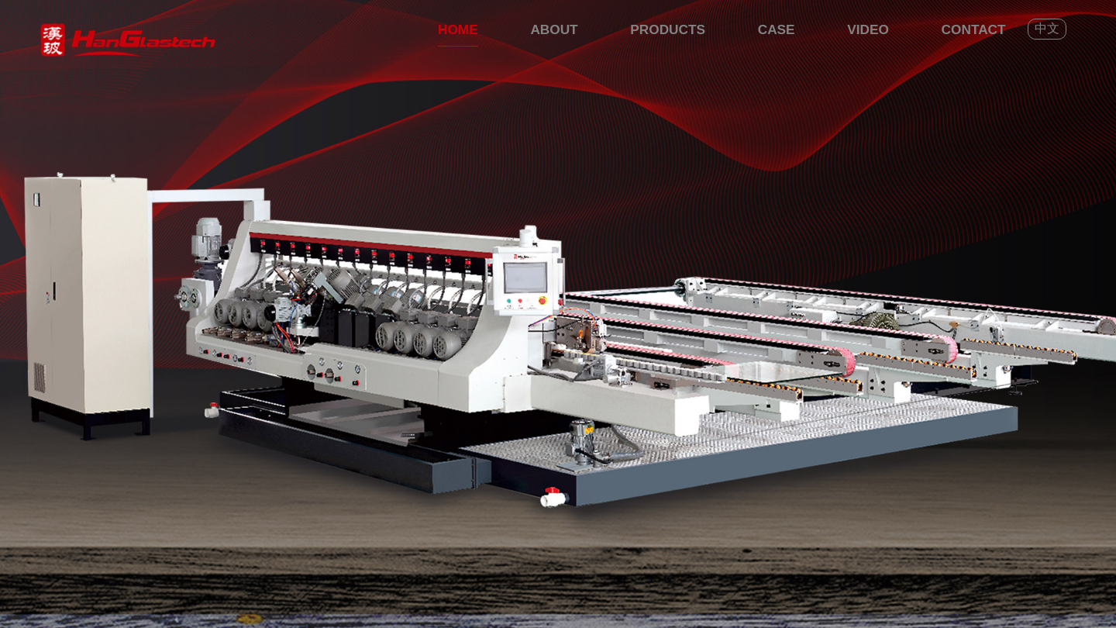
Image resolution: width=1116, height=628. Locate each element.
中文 (1047, 28)
